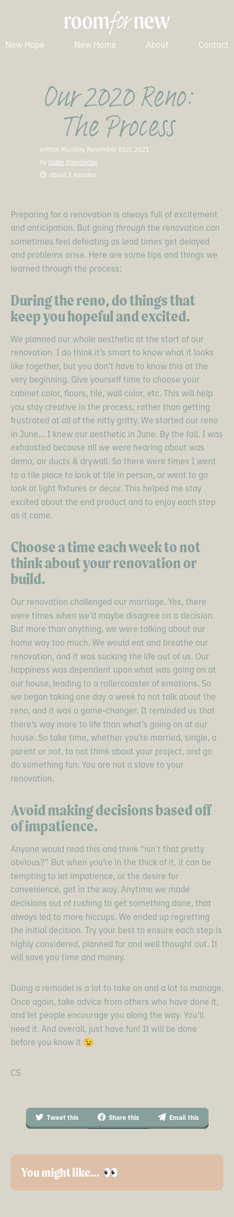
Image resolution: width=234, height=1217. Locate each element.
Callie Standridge (73, 161)
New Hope (25, 44)
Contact (213, 44)
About (157, 44)
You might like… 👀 (70, 1172)
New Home (95, 44)
